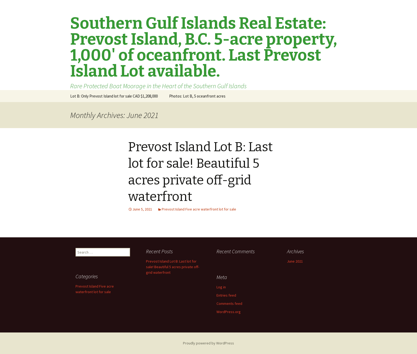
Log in (221, 287)
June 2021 (295, 261)
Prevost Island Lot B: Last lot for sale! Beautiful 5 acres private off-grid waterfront (172, 267)
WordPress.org (228, 311)
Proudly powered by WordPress (208, 343)
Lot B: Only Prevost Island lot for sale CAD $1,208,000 (114, 96)
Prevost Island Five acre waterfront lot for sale (199, 209)
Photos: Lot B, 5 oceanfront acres (197, 96)
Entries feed (226, 295)
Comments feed (229, 303)
